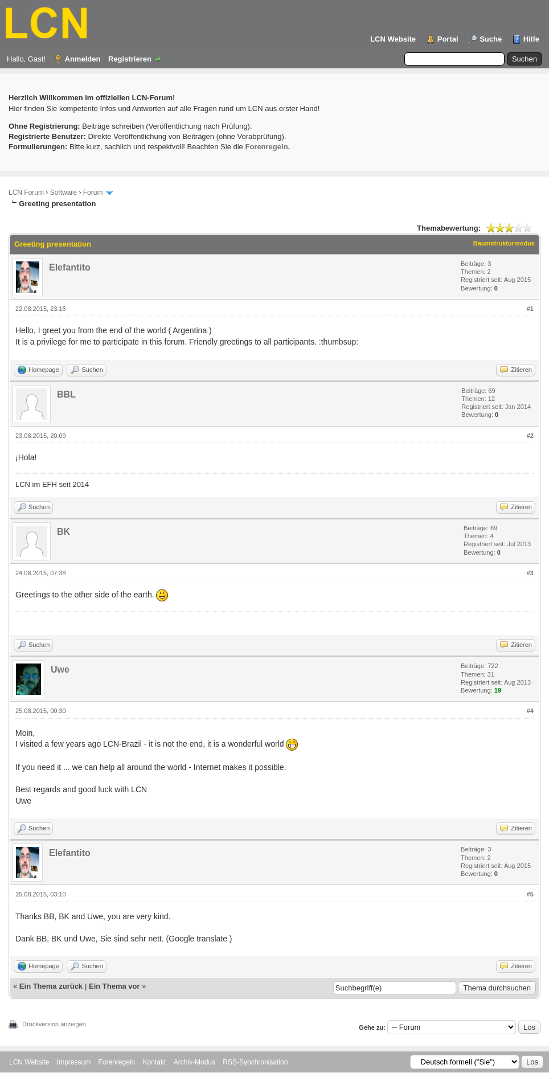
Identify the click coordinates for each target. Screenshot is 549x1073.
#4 (530, 710)
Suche (491, 39)
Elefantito (70, 267)
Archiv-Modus (194, 1062)
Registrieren (129, 59)
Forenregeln (117, 1062)
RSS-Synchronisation (255, 1062)
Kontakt (154, 1062)
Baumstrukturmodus (504, 243)
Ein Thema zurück (51, 986)
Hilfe (531, 39)
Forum (93, 192)
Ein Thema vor (114, 986)
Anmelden (83, 59)
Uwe (60, 669)
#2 (530, 435)
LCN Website (393, 39)
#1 (530, 308)
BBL (66, 394)
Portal (447, 39)
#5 (530, 894)
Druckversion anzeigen (54, 1024)
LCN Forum (26, 192)
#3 (530, 573)
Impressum (74, 1062)
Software (63, 192)
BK (63, 531)
